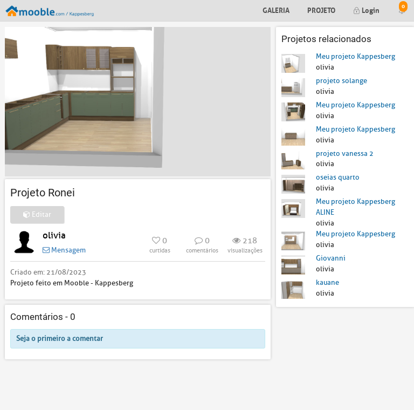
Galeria (276, 9)
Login (366, 9)
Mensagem (64, 250)
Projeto (321, 9)
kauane (327, 282)
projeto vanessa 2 (345, 153)
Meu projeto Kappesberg (355, 56)
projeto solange (341, 80)
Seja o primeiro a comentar (59, 338)
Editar (37, 214)
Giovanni (331, 258)
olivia (54, 235)
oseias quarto (338, 177)
